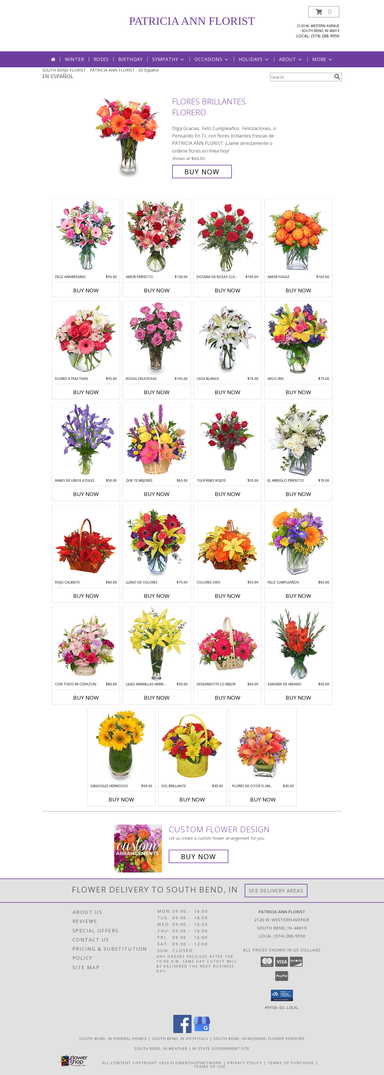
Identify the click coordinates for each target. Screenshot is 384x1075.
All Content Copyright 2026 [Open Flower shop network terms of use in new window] (135, 1062)
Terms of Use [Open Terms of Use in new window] (210, 1066)
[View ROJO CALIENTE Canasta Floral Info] (86, 542)
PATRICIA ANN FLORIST (192, 21)
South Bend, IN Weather (161, 1048)
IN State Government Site (221, 1048)
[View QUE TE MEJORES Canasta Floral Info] (156, 440)
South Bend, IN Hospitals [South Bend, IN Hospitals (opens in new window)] (180, 1038)
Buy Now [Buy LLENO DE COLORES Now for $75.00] (157, 596)
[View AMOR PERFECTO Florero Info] (156, 236)
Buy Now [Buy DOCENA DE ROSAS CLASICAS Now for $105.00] (227, 290)
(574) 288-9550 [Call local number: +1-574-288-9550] (325, 36)
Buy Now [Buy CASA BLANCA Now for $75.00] (227, 392)
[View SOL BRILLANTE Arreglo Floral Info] (192, 745)
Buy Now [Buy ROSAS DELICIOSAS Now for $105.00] (157, 392)
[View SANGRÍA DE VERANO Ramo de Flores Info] (298, 644)
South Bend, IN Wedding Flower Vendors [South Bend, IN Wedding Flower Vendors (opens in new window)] (259, 1038)
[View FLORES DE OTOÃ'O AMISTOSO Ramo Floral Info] (263, 745)
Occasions (211, 59)
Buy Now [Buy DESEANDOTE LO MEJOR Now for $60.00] (227, 697)
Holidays (254, 59)
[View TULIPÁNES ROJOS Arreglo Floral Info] (227, 440)
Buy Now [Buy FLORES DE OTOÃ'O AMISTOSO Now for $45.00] (263, 799)
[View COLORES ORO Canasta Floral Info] (227, 542)
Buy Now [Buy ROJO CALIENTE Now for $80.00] (86, 596)
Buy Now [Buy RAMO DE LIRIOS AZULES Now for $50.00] (86, 494)
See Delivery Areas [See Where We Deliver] (276, 890)
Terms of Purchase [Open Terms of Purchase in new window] (291, 1062)
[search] (337, 77)
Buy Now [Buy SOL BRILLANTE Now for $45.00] (192, 799)
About (291, 59)
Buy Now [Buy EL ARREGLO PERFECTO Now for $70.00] (298, 494)
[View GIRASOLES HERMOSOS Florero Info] (121, 745)
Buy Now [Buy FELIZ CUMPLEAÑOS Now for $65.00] (298, 596)
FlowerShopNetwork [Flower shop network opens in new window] (196, 1062)
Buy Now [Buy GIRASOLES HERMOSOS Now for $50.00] (121, 799)
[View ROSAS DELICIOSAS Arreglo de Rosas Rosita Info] (156, 338)
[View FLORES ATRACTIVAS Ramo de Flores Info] (86, 338)
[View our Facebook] (182, 1031)
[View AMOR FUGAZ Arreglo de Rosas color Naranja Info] (298, 236)
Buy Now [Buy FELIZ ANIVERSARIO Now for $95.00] (86, 290)
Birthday (130, 59)
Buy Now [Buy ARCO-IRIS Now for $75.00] (298, 392)
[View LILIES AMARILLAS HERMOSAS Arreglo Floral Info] (156, 644)
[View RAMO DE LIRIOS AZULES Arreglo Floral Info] (86, 440)
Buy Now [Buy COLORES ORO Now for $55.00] (227, 596)
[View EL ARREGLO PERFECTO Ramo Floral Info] (298, 440)
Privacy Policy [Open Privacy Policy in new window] (244, 1062)
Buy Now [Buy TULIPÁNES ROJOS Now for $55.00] (227, 494)
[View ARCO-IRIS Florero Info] (298, 338)
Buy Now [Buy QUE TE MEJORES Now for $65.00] (157, 494)
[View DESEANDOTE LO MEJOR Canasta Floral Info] (227, 644)
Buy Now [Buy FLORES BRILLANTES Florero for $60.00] (202, 171)
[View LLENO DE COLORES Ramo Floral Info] (156, 542)
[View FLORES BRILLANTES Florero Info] (131, 136)
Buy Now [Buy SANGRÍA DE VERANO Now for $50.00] (298, 697)
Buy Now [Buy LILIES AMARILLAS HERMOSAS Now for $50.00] (157, 697)
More (322, 59)
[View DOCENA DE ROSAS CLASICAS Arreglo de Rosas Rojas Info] (227, 236)
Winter (74, 59)
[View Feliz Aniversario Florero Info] (86, 236)
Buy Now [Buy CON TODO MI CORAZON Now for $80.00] (86, 697)
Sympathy (168, 59)
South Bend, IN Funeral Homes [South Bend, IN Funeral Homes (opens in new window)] (113, 1038)
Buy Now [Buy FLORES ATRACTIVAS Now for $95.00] (86, 392)
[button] (323, 11)
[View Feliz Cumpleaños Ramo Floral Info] (298, 542)
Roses (101, 59)
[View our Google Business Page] (202, 1031)
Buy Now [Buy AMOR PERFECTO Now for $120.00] (157, 290)
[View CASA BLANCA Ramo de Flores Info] (227, 338)
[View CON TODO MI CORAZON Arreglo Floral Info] (86, 644)
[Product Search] (300, 77)
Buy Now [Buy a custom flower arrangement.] (198, 856)
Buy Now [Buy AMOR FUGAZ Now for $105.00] (298, 290)
